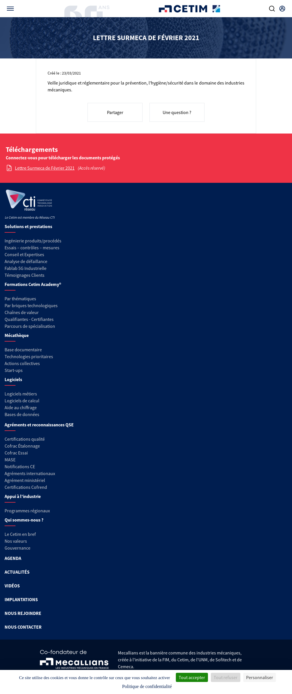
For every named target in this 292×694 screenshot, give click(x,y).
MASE (10, 459)
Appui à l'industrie (23, 496)
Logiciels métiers (21, 394)
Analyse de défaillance (26, 261)
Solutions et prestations (28, 226)
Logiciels (13, 379)
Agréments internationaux (30, 473)
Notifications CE (20, 466)
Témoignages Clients (24, 275)
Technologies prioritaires (29, 356)
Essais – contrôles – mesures (32, 247)
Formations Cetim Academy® (33, 284)
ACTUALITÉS (17, 572)
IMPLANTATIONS (21, 599)
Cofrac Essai (16, 453)
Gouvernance (17, 548)
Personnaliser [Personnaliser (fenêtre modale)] (259, 677)
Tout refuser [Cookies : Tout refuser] (226, 677)
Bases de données (22, 414)
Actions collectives (22, 363)
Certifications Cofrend (26, 487)
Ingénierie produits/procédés (33, 241)
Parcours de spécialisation (30, 326)
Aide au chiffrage (21, 407)
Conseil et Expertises (24, 254)
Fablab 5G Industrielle (25, 268)
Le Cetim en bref (20, 534)
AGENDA (13, 558)
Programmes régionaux (27, 510)
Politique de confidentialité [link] (147, 686)
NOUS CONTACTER (23, 627)
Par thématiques (20, 298)
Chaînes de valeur (22, 312)
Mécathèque (17, 335)
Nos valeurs (16, 541)
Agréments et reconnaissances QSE (39, 425)
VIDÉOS (12, 586)
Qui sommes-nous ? (24, 520)
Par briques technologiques (31, 305)
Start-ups (14, 370)
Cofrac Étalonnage (22, 446)
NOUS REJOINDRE (23, 613)
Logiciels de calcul (22, 400)
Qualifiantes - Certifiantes (29, 319)
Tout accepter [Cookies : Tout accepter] (192, 677)
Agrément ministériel (25, 480)
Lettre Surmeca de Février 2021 (45, 168)
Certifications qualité (25, 439)
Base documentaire (23, 349)
